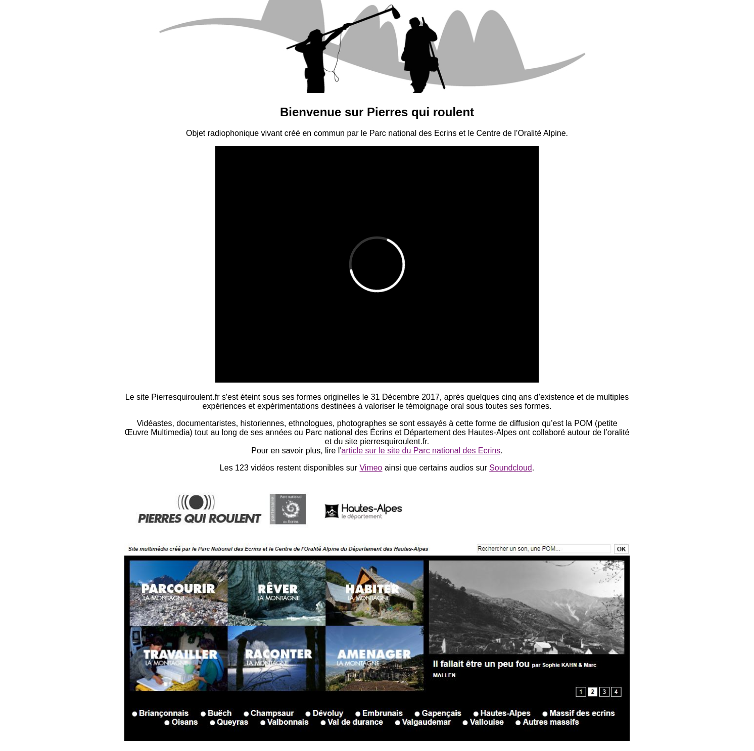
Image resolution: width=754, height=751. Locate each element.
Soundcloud (510, 467)
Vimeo (370, 467)
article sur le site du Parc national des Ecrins (420, 450)
